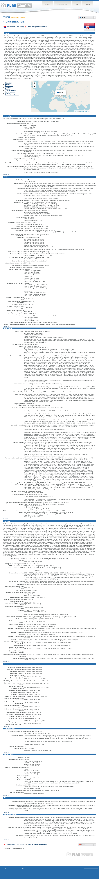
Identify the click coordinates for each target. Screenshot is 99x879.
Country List (62, 4)
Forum (87, 4)
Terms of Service (10, 868)
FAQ (76, 4)
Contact (3, 868)
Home (47, 4)
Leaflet (76, 111)
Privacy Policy (19, 868)
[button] (65, 91)
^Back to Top (6, 174)
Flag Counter (16, 5)
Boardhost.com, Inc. (30, 868)
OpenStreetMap (84, 111)
